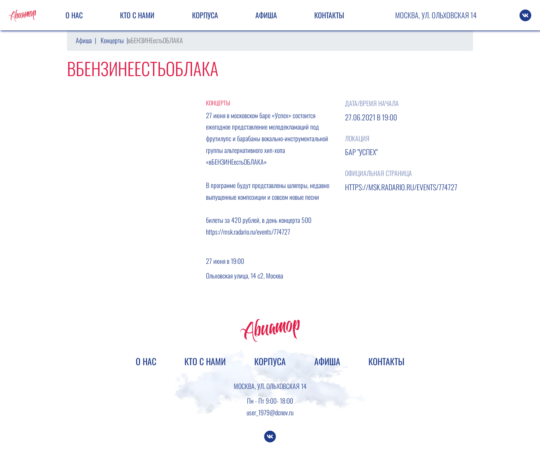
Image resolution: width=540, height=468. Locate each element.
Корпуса (205, 15)
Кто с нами (137, 15)
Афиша (266, 15)
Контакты (329, 15)
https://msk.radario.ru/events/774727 (248, 231)
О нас (74, 15)
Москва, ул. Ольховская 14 (436, 15)
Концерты (112, 40)
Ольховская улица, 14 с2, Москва (244, 275)
